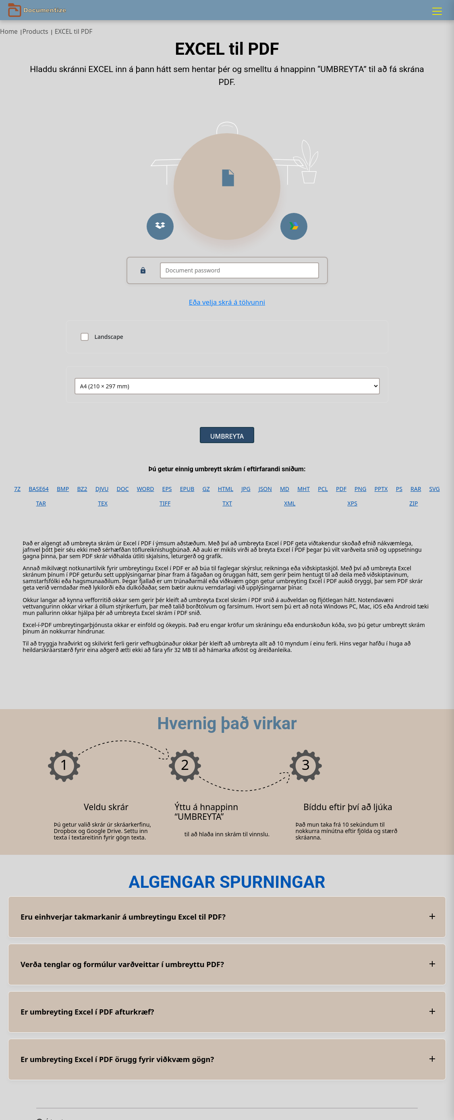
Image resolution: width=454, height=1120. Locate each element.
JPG (245, 489)
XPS (352, 503)
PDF (341, 489)
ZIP (413, 503)
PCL (323, 489)
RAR (415, 489)
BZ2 (82, 489)
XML (289, 503)
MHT (303, 489)
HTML (225, 489)
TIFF (165, 503)
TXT (227, 503)
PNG (360, 489)
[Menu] (437, 11)
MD (284, 489)
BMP (63, 489)
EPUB (187, 489)
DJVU (102, 489)
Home (9, 31)
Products (35, 31)
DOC (123, 489)
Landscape (109, 337)
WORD (145, 489)
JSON (265, 489)
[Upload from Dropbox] (160, 226)
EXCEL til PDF (74, 31)
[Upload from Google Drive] (293, 226)
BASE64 (39, 489)
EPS (167, 489)
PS (399, 489)
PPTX (381, 489)
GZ (205, 489)
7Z (17, 489)
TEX (103, 503)
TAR (41, 503)
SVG (434, 489)
